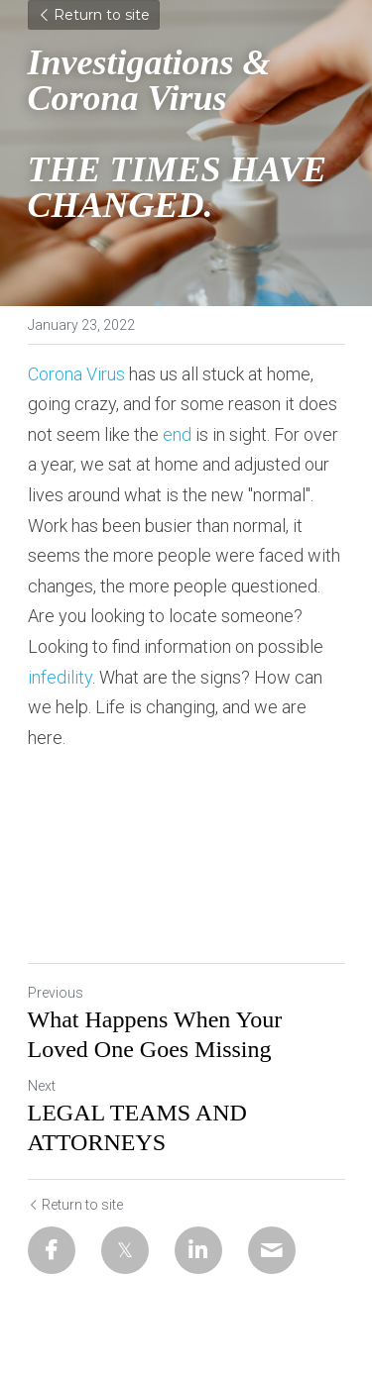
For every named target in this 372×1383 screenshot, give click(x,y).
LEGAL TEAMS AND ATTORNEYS (137, 1127)
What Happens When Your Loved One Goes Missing (155, 1034)
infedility (60, 677)
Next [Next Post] (42, 1086)
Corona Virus (76, 374)
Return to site (94, 15)
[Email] (272, 1250)
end (177, 434)
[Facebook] (51, 1250)
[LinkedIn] (198, 1250)
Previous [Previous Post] (55, 993)
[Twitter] (125, 1250)
